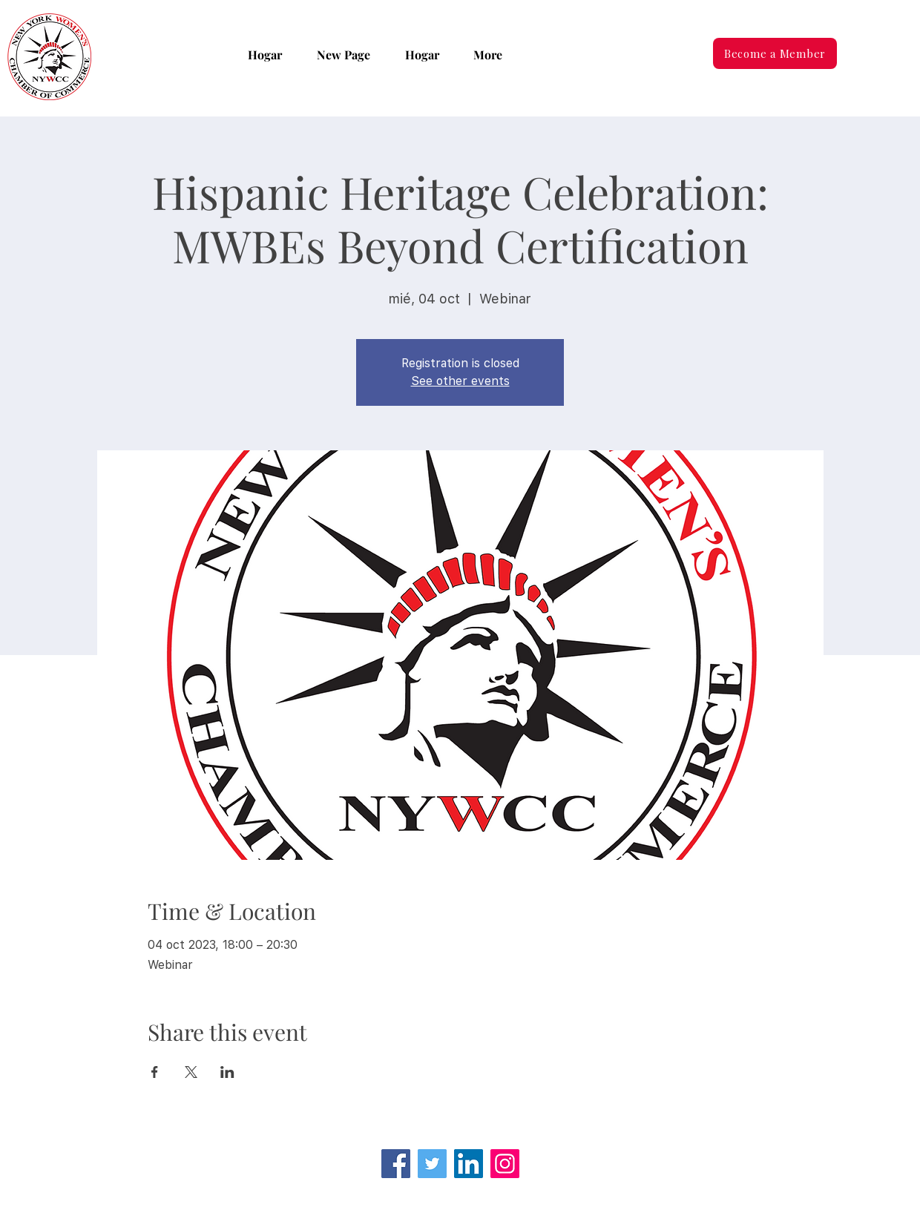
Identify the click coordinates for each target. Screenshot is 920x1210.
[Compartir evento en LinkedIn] (227, 1072)
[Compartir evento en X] (191, 1072)
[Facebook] (395, 1163)
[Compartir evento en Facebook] (155, 1072)
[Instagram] (504, 1163)
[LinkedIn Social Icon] (468, 1163)
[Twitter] (432, 1163)
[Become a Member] (775, 53)
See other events (460, 381)
